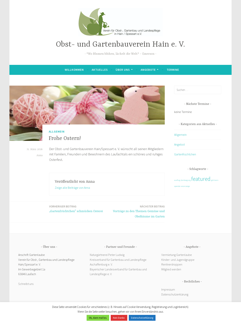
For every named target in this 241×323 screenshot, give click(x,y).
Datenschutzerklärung (174, 294)
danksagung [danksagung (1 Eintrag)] (186, 180)
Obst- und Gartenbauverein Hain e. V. (120, 44)
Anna (40, 155)
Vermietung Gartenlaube (176, 255)
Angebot (179, 144)
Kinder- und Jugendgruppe (178, 260)
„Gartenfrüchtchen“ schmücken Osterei (76, 208)
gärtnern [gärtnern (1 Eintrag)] (214, 180)
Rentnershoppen (172, 264)
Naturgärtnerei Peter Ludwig (107, 255)
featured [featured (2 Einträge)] (200, 178)
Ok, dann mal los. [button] (98, 317)
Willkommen (74, 69)
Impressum (168, 289)
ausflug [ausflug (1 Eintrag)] (177, 180)
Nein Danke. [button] (119, 317)
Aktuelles (100, 69)
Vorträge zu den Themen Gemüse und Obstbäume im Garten (137, 211)
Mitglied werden (171, 269)
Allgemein (57, 131)
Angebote (148, 69)
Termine (173, 69)
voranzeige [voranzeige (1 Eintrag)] (185, 186)
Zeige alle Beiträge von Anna (72, 188)
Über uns (123, 69)
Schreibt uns (26, 284)
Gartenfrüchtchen (185, 154)
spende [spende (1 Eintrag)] (177, 186)
